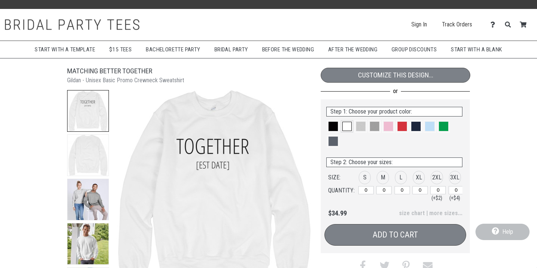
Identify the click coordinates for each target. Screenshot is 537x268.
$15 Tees (120, 49)
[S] (366, 190)
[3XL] (456, 190)
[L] (402, 190)
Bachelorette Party (173, 49)
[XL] (420, 190)
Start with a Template (65, 49)
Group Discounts (414, 49)
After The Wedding (352, 49)
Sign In (419, 24)
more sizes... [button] (445, 213)
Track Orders (457, 24)
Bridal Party (231, 49)
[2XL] (438, 190)
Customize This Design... (395, 75)
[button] (88, 110)
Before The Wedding (288, 49)
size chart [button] (412, 213)
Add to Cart (395, 234)
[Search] (510, 25)
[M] (384, 190)
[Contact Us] (494, 25)
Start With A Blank (476, 49)
